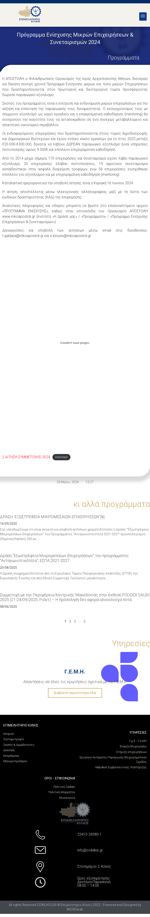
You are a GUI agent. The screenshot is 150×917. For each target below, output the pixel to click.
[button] (143, 16)
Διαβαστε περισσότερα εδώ (75, 693)
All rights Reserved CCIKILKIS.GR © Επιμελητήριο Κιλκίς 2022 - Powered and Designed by (75, 905)
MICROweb (75, 909)
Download (61, 457)
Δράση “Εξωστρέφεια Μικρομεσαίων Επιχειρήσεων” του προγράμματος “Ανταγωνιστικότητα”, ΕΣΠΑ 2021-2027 (64, 558)
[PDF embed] (75, 343)
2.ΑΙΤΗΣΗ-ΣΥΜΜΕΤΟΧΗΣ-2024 (26, 457)
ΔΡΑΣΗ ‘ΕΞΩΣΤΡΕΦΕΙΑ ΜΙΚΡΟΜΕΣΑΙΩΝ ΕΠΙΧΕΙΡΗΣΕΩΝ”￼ (52, 516)
